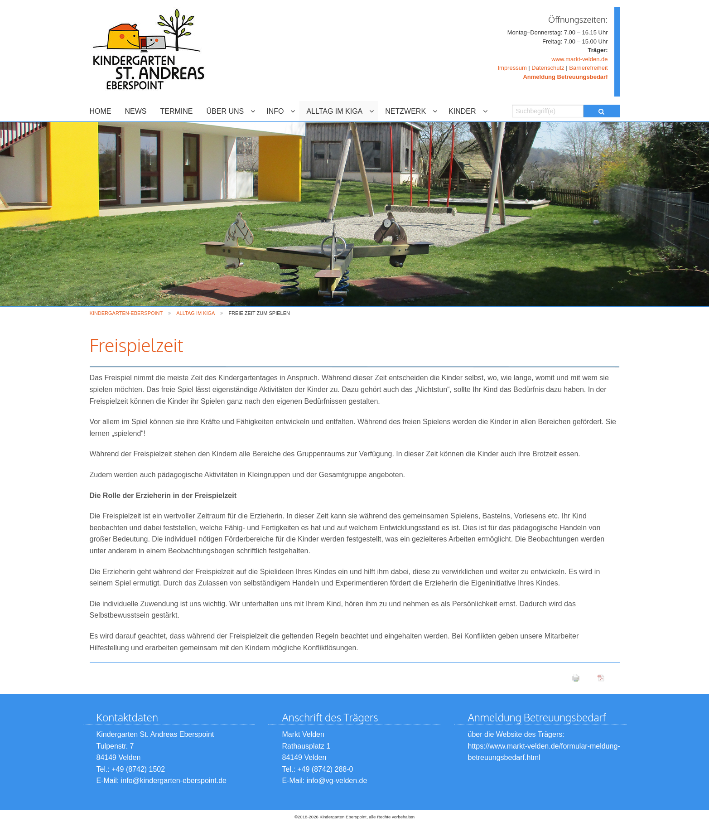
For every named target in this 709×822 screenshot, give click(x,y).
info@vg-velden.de (335, 780)
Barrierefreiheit (588, 67)
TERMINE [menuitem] (176, 111)
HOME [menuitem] (100, 111)
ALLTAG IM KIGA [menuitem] (334, 111)
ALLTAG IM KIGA (195, 313)
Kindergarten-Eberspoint (126, 313)
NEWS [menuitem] (136, 111)
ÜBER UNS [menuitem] (225, 111)
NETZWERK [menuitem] (405, 111)
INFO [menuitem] (275, 111)
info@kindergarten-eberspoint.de (174, 780)
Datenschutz (547, 67)
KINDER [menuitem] (462, 111)
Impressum (511, 67)
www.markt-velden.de (579, 59)
